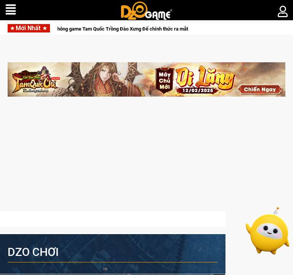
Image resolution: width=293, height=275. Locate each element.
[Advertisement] (146, 157)
